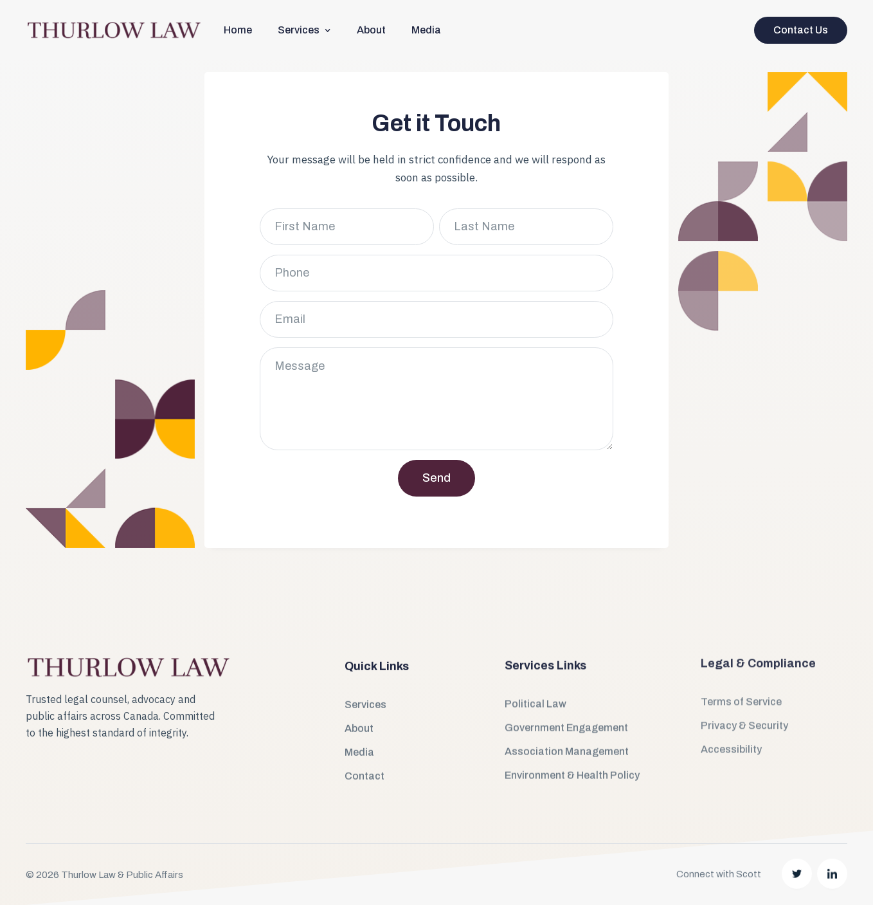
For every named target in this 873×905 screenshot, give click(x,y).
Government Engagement (566, 698)
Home (238, 29)
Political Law (535, 675)
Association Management (567, 722)
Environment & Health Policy (572, 746)
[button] (304, 30)
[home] (113, 30)
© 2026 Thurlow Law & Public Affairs (104, 846)
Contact (364, 757)
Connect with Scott (718, 835)
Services (365, 686)
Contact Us (800, 29)
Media (426, 29)
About (371, 29)
